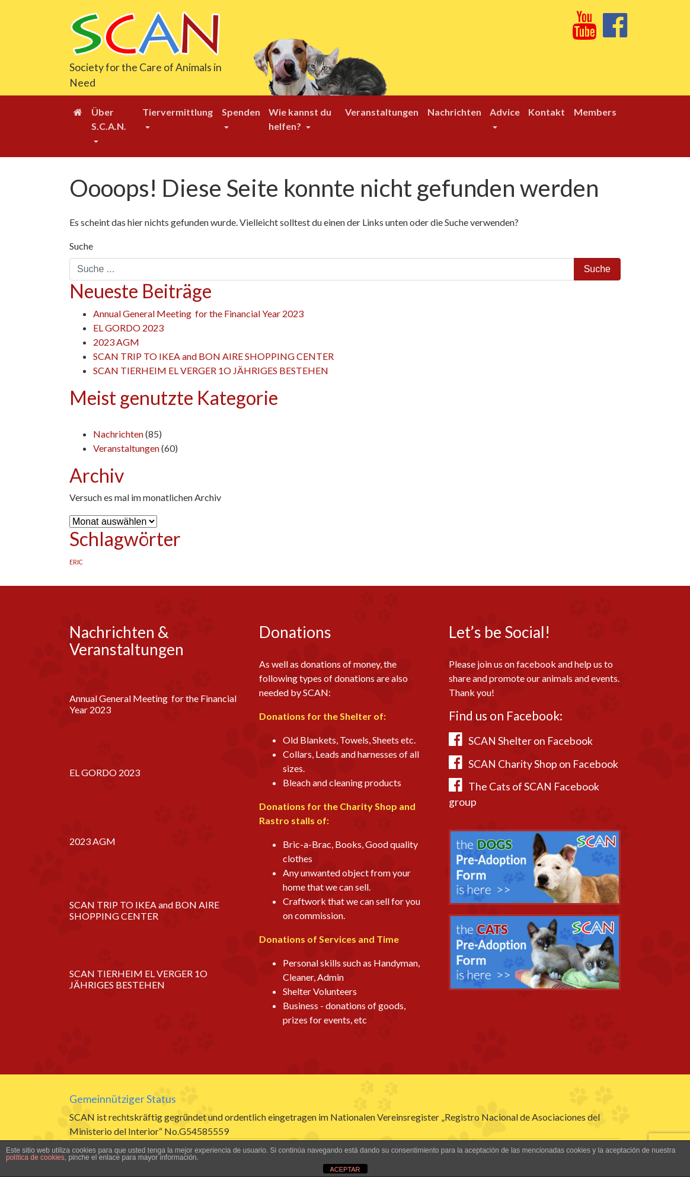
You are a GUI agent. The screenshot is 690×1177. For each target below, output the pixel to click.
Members (595, 111)
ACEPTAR (345, 1169)
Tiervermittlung (177, 111)
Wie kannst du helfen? (300, 119)
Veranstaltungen (382, 111)
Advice (505, 111)
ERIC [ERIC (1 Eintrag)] (76, 562)
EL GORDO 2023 (128, 327)
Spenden (241, 111)
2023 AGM (116, 341)
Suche (81, 245)
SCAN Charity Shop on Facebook (543, 764)
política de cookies (35, 1157)
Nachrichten (454, 111)
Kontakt (546, 111)
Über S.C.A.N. (108, 119)
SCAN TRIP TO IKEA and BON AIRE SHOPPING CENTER (213, 356)
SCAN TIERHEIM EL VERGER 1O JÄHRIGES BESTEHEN (210, 370)
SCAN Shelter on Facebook (530, 741)
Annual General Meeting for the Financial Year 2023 (198, 313)
